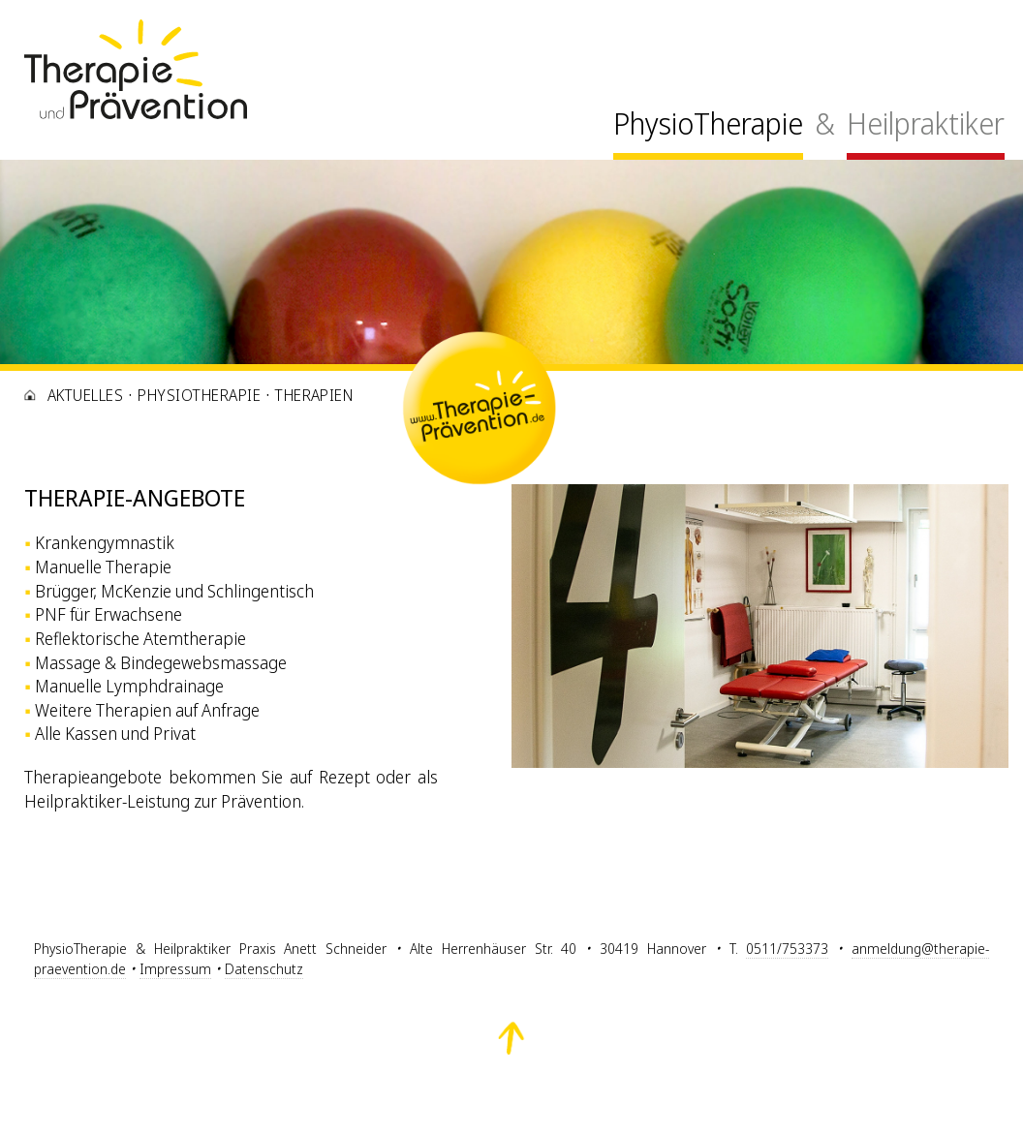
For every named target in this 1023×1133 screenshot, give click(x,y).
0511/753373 (787, 948)
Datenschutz (264, 969)
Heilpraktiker (926, 123)
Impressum (175, 969)
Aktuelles (85, 395)
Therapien (314, 395)
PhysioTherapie (708, 123)
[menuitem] (708, 130)
